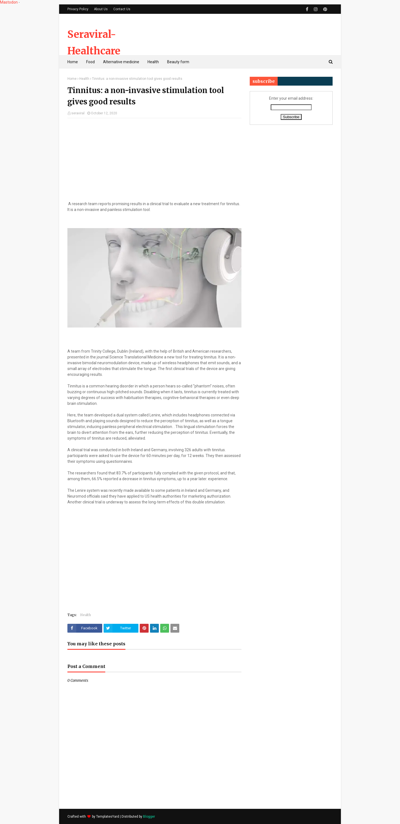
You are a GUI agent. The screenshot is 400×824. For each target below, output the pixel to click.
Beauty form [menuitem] (178, 62)
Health (84, 79)
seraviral (78, 113)
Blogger (149, 816)
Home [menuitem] (72, 62)
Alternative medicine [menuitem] (121, 62)
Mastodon (9, 2)
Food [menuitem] (90, 62)
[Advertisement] (232, 34)
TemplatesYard (107, 816)
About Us (101, 9)
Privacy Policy (77, 9)
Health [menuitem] (153, 62)
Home (72, 79)
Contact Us (121, 9)
